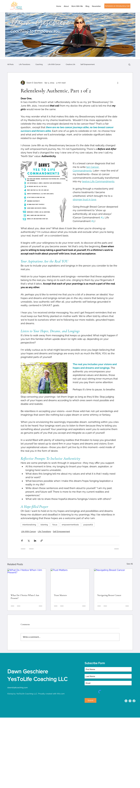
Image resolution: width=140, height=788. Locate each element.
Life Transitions (24, 64)
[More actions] (117, 82)
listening (44, 525)
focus (54, 525)
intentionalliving (29, 525)
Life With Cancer (54, 64)
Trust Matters (60, 595)
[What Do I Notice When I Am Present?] (26, 579)
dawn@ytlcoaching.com (17, 687)
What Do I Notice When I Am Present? (25, 597)
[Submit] (90, 700)
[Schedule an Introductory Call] (117, 5)
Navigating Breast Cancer (109, 595)
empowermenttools (70, 525)
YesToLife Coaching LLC (37, 679)
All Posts (10, 64)
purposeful (88, 525)
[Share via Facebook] (22, 540)
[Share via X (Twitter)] (28, 540)
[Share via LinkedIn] (35, 540)
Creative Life (70, 64)
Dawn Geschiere (27, 671)
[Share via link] (41, 540)
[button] (129, 64)
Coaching (39, 64)
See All (130, 564)
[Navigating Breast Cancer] (113, 579)
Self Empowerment (87, 64)
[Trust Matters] (70, 579)
